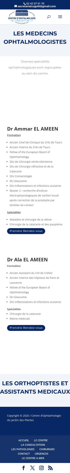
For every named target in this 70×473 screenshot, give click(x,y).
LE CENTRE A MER (33, 458)
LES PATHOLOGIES (23, 449)
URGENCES (41, 453)
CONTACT (24, 453)
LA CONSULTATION (33, 444)
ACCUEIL (23, 440)
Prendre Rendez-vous (26, 231)
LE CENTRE (41, 440)
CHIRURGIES (47, 449)
